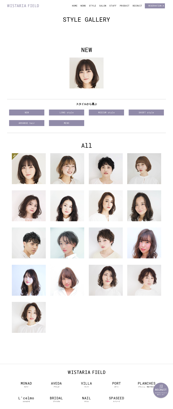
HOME (75, 5)
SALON (102, 5)
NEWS (83, 5)
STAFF (113, 5)
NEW (27, 112)
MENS (66, 123)
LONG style (67, 112)
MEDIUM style (106, 112)
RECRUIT (137, 5)
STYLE (92, 5)
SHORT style (146, 112)
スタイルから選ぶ (86, 104)
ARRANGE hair (27, 123)
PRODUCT (125, 5)
